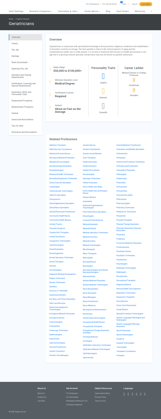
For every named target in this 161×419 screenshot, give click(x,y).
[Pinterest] (142, 394)
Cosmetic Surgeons (57, 228)
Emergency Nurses (56, 318)
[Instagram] (137, 394)
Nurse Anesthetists (90, 289)
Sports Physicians (123, 331)
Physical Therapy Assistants (127, 224)
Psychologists (121, 264)
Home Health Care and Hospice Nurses (95, 192)
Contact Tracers (55, 224)
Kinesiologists (88, 216)
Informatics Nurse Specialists (94, 212)
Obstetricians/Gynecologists (94, 318)
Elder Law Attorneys (57, 303)
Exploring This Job (20, 68)
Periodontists (121, 191)
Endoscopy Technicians (58, 330)
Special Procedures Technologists (129, 314)
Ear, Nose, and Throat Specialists (62, 299)
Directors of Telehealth (58, 291)
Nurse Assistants (89, 293)
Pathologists (121, 174)
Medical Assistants (90, 224)
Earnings (15, 56)
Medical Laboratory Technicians (95, 233)
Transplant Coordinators (126, 351)
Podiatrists (120, 239)
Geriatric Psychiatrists (91, 149)
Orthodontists (121, 154)
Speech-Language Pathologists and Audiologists (130, 319)
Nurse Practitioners (90, 301)
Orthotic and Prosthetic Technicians (130, 162)
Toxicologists (121, 347)
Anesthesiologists (56, 170)
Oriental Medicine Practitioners (128, 145)
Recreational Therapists (125, 280)
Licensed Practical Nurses (93, 220)
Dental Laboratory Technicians (61, 258)
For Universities (110, 4)
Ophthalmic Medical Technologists (96, 349)
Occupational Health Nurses (94, 322)
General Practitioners (57, 347)
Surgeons (120, 339)
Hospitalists (87, 201)
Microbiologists (89, 249)
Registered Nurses (123, 285)
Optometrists (88, 358)
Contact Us (41, 397)
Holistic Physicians (90, 183)
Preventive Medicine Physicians (128, 243)
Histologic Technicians (91, 178)
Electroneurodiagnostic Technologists (58, 308)
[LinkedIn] (129, 394)
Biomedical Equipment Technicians (63, 178)
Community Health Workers (60, 220)
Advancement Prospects (22, 107)
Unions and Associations (22, 119)
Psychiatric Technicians (125, 255)
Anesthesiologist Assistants (60, 166)
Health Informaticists (91, 170)
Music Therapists (89, 253)
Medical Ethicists (89, 228)
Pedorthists (121, 183)
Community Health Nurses (59, 216)
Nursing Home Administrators (94, 310)
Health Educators (89, 166)
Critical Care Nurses (57, 237)
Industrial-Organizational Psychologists (93, 206)
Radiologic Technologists (126, 268)
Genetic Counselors (57, 351)
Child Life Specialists (57, 195)
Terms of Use (100, 401)
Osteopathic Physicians (125, 170)
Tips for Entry (17, 126)
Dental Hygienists (56, 253)
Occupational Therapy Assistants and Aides (96, 331)
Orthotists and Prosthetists (127, 166)
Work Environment (19, 62)
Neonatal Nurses (89, 262)
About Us (41, 393)
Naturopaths (88, 258)
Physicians (120, 235)
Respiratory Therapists (125, 297)
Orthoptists (120, 158)
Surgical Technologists (125, 343)
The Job (15, 50)
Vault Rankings (16, 11)
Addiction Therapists (57, 145)
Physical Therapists (124, 220)
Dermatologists (55, 270)
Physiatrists (121, 216)
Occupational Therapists (92, 326)
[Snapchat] (146, 394)
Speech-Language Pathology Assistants (127, 325)
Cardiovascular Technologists (61, 191)
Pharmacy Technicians (125, 208)
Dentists (52, 266)
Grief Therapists (89, 158)
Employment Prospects (22, 100)
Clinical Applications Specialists (61, 203)
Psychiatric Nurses (123, 251)
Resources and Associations (24, 132)
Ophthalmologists (90, 353)
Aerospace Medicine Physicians (61, 158)
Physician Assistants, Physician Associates (128, 229)
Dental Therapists (56, 262)
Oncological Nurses (90, 337)
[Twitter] (133, 394)
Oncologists (87, 341)
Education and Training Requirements (21, 76)
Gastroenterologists (57, 343)
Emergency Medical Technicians (62, 314)
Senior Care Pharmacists (126, 305)
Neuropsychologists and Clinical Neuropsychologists (95, 271)
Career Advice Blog (102, 393)
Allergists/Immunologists (59, 162)
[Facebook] (125, 394)
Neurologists (88, 266)
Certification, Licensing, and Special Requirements (24, 84)
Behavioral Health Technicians (61, 174)
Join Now (145, 4)
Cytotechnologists (56, 245)
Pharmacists (121, 199)
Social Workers (122, 309)
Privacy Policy (100, 397)
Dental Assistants (56, 249)
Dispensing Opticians (57, 295)
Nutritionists (87, 314)
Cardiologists (54, 187)
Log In (135, 4)
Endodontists (54, 326)
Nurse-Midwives (89, 305)
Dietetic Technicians (57, 282)
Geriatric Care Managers (59, 355)
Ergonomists (54, 339)
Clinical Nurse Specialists (59, 208)
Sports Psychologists (124, 335)
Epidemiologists (55, 335)
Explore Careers (23, 19)
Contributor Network (74, 405)
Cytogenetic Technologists (59, 241)
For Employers (92, 4)
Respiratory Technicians (125, 293)
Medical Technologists (91, 245)
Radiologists (121, 272)
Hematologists (88, 174)
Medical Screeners (90, 237)
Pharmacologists (123, 203)
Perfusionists (121, 187)
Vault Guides (122, 11)
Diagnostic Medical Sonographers (62, 274)
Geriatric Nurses (89, 145)
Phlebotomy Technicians (126, 212)
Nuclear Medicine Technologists (95, 285)
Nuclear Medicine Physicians (94, 281)
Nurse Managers (89, 297)
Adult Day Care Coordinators (60, 149)
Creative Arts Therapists (59, 232)
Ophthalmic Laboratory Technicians (97, 345)
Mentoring (140, 11)
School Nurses (122, 301)
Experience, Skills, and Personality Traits (21, 93)
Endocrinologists (56, 322)
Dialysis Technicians (57, 278)
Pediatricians (121, 178)
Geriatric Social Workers (92, 154)
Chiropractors (54, 199)
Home (11, 19)
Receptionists (121, 276)
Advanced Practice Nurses (59, 154)
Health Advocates (90, 162)
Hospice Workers (89, 197)
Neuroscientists (89, 276)
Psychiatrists (121, 260)
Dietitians (53, 287)
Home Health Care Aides (92, 187)
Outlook (15, 113)
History (15, 43)
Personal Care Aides (124, 195)
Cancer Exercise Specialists (60, 183)
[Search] (151, 11)
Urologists (120, 355)
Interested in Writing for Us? (77, 401)
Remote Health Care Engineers (128, 289)
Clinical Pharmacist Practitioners (62, 212)
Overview (16, 37)
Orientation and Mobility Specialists (130, 149)
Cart (125, 4)
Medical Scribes (89, 241)
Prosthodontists (122, 247)
